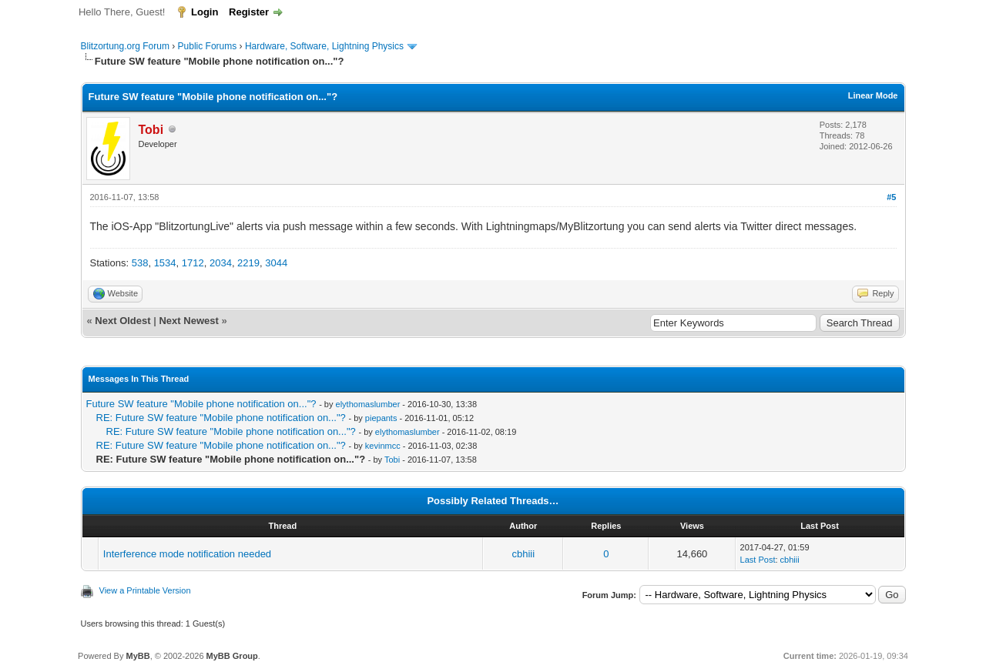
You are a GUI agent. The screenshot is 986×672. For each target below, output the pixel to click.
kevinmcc (383, 445)
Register (249, 12)
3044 (276, 263)
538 (140, 263)
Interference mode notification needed (187, 554)
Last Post (758, 559)
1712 (193, 263)
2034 (221, 263)
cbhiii (523, 554)
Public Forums (207, 46)
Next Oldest (122, 320)
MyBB (137, 655)
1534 (165, 263)
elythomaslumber (368, 404)
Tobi (392, 459)
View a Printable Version (145, 590)
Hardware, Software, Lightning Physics (324, 46)
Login (204, 12)
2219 (248, 263)
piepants (381, 418)
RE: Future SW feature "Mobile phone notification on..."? (221, 417)
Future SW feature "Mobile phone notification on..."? (201, 404)
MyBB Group (232, 655)
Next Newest (188, 320)
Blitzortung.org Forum (125, 46)
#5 (891, 197)
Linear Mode (873, 95)
